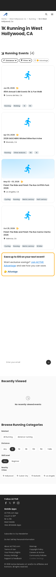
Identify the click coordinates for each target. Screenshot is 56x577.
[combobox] (9, 60)
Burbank (35, 476)
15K (41, 449)
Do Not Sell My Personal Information (19, 539)
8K (26, 449)
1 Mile (50, 449)
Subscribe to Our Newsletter (16, 534)
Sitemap (33, 546)
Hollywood (8, 476)
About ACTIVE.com (12, 546)
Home (4, 19)
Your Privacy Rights (12, 552)
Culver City (22, 476)
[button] (25, 60)
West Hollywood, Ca (17, 19)
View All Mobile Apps (12, 525)
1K (12, 449)
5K (19, 449)
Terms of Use (10, 549)
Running (32, 19)
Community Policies (37, 555)
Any (5, 449)
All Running (8, 437)
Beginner (15, 461)
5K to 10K (8, 519)
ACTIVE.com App (11, 513)
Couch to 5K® (10, 516)
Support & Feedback (13, 558)
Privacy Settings (11, 555)
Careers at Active (36, 552)
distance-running (25, 437)
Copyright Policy (36, 549)
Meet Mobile (9, 522)
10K (33, 449)
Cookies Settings (36, 558)
